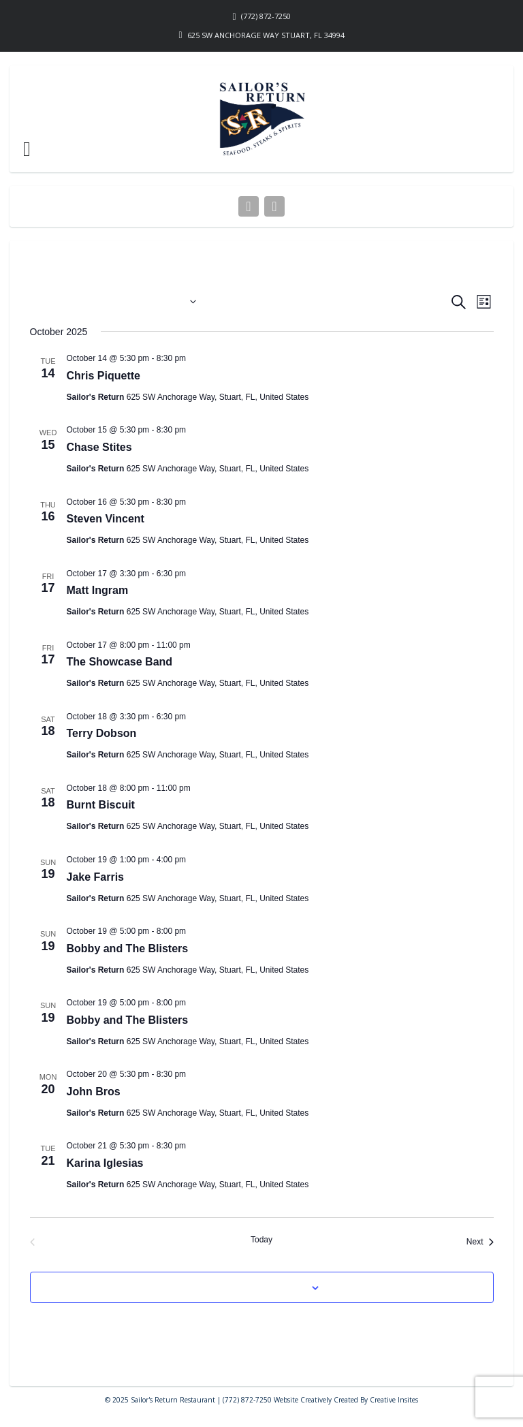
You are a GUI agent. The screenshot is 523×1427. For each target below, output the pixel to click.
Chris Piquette (103, 375)
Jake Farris (96, 877)
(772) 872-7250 (266, 16)
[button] (27, 149)
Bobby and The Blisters (128, 948)
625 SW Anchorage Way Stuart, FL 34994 (266, 35)
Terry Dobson (102, 733)
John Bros (94, 1091)
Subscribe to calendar (254, 1287)
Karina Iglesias (105, 1163)
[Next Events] (480, 1241)
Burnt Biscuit (101, 805)
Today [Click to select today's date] (261, 1239)
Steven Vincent (105, 518)
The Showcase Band (120, 662)
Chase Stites (99, 447)
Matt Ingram (98, 590)
